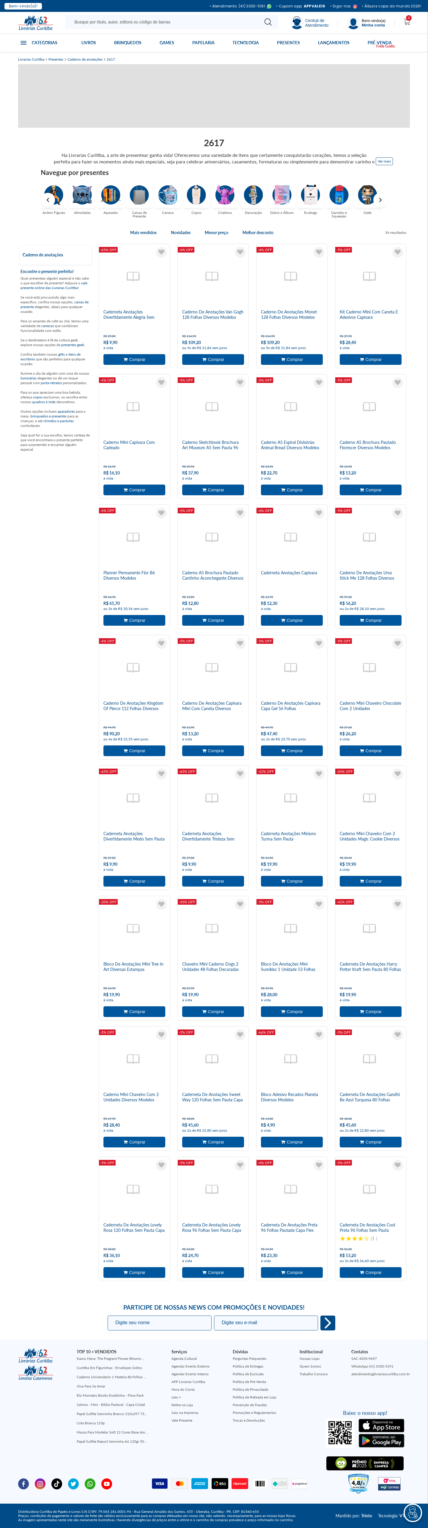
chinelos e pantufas (58, 421)
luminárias (29, 378)
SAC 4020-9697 (364, 1358)
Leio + (176, 1397)
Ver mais (384, 161)
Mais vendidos (143, 233)
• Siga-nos (343, 6)
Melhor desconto (258, 233)
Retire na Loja (182, 1405)
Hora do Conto (183, 1389)
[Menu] (366, 22)
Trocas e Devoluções (249, 1420)
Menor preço (216, 233)
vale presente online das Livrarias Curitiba (54, 285)
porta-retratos (51, 383)
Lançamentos (334, 42)
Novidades (181, 233)
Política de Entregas (248, 1366)
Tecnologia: (394, 1515)
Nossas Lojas (310, 1358)
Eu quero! (327, 1323)
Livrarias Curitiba (31, 59)
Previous (48, 200)
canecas (47, 326)
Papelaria (203, 42)
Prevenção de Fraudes (250, 1405)
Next (380, 200)
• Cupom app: (300, 6)
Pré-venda (380, 42)
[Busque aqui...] (163, 22)
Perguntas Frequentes (249, 1358)
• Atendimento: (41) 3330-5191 (240, 6)
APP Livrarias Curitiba (188, 1381)
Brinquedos (127, 42)
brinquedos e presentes (48, 416)
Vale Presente (181, 1420)
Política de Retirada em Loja (254, 1397)
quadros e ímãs (44, 402)
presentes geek (72, 345)
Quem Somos (310, 1366)
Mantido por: (354, 1515)
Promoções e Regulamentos (254, 1412)
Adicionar (134, 359)
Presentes (288, 42)
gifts (61, 354)
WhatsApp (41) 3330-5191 (372, 1366)
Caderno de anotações (85, 59)
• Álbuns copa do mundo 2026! (391, 6)
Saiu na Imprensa (184, 1412)
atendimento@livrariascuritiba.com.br (380, 1374)
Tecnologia (245, 42)
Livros (88, 42)
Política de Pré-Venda (249, 1381)
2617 (111, 59)
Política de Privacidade (250, 1389)
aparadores (66, 411)
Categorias (44, 42)
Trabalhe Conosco (314, 1374)
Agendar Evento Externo (190, 1366)
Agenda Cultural (184, 1358)
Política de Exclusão (248, 1374)
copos (38, 397)
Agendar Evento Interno (190, 1374)
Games (167, 42)
